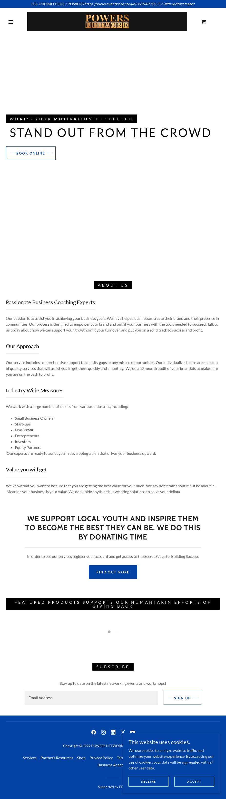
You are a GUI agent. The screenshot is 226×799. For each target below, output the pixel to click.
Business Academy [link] (113, 764)
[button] (11, 22)
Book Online (30, 153)
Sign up (182, 698)
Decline (148, 781)
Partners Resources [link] (56, 757)
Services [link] (30, 757)
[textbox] (91, 698)
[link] (107, 21)
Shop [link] (81, 757)
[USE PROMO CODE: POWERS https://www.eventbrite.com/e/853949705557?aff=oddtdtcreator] (113, 4)
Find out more (113, 572)
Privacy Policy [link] (101, 757)
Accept (194, 781)
